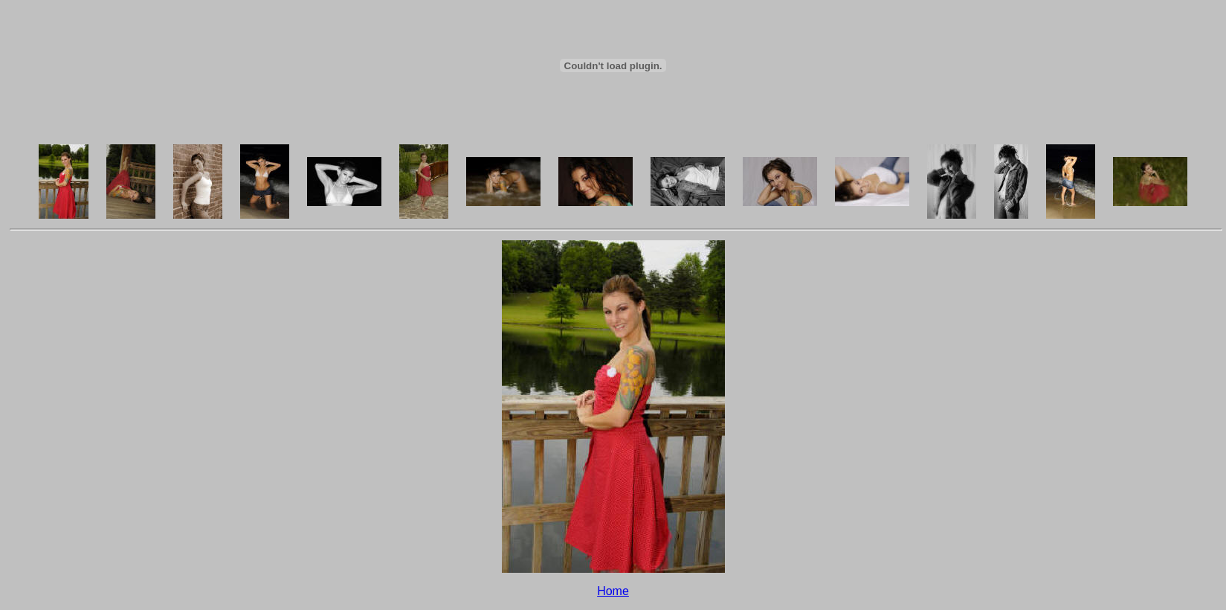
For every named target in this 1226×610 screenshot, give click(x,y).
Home (613, 591)
